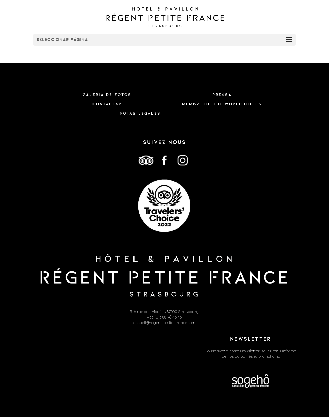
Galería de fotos (107, 94)
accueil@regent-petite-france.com (164, 322)
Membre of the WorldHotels (222, 104)
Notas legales (140, 113)
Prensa (222, 94)
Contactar (107, 104)
